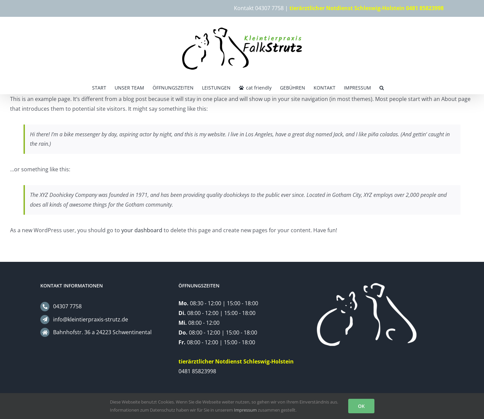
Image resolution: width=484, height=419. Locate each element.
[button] (381, 87)
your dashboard (141, 230)
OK (361, 406)
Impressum (245, 410)
